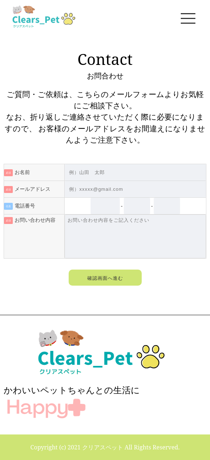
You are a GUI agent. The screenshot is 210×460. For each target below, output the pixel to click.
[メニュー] (188, 18)
